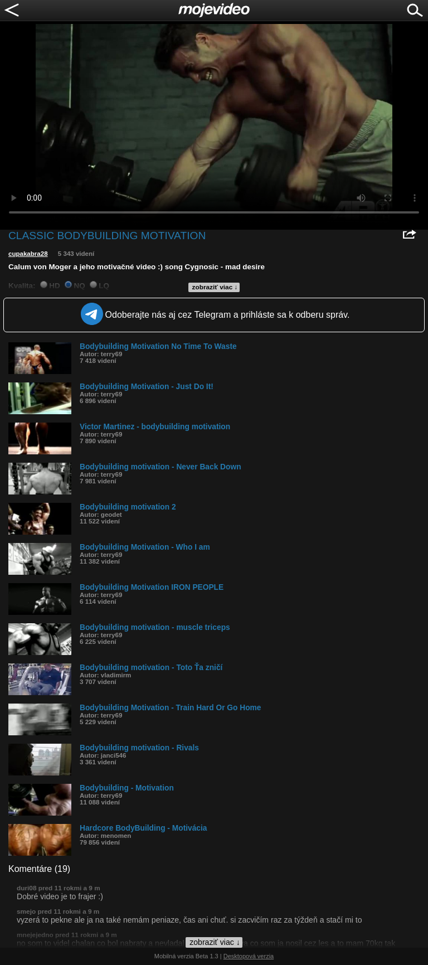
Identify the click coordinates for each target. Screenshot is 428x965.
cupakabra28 (28, 253)
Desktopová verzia (248, 956)
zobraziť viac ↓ (215, 287)
